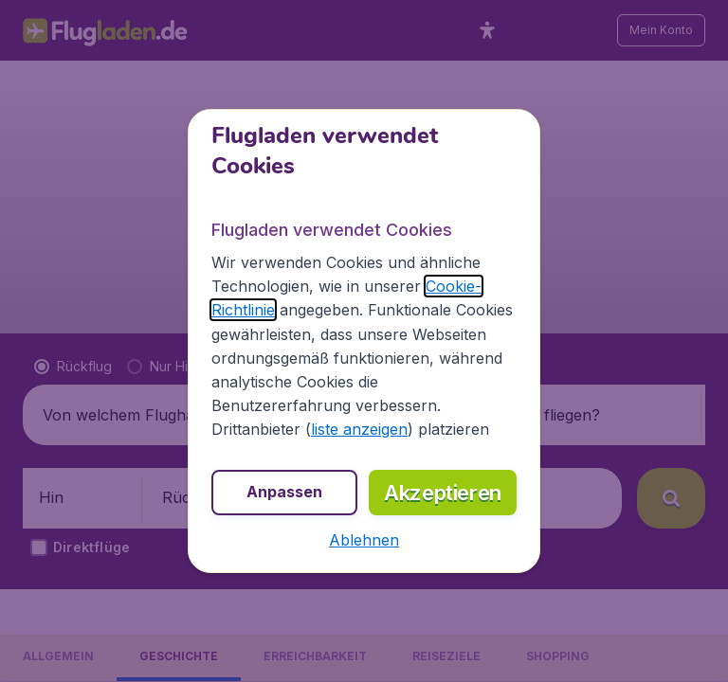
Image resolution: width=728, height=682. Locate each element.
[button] (364, 539)
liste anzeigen (359, 429)
